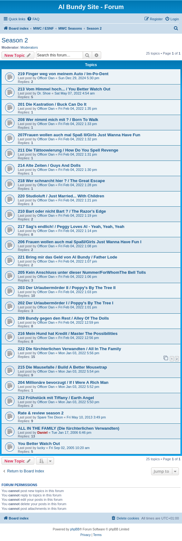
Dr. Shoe (44, 93)
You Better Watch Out (39, 443)
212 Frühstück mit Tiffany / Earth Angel (56, 397)
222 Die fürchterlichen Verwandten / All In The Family (69, 348)
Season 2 (15, 40)
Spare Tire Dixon (50, 417)
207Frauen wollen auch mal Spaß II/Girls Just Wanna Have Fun (79, 135)
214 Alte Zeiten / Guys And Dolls (49, 165)
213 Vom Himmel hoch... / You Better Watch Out (64, 89)
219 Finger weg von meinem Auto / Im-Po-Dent (63, 73)
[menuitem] (33, 19)
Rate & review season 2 (41, 413)
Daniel (42, 432)
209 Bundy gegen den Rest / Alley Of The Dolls (63, 318)
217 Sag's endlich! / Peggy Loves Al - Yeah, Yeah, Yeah (71, 226)
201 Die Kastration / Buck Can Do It (52, 104)
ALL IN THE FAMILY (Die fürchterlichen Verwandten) (68, 428)
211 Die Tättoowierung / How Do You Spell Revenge (68, 150)
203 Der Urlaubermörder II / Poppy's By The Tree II (67, 287)
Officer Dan (45, 78)
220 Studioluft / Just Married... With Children (61, 196)
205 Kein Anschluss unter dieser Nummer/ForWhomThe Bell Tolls (82, 272)
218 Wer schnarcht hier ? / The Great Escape (61, 180)
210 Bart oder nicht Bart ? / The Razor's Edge (62, 211)
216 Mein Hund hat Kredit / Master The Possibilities (68, 333)
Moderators (29, 47)
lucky (41, 448)
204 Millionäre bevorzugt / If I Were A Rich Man (63, 382)
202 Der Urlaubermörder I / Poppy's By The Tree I (65, 303)
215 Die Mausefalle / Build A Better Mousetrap (62, 367)
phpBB (75, 529)
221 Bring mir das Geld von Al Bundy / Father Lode (67, 257)
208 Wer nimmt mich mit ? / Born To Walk (58, 119)
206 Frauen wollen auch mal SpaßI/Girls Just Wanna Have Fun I (79, 241)
